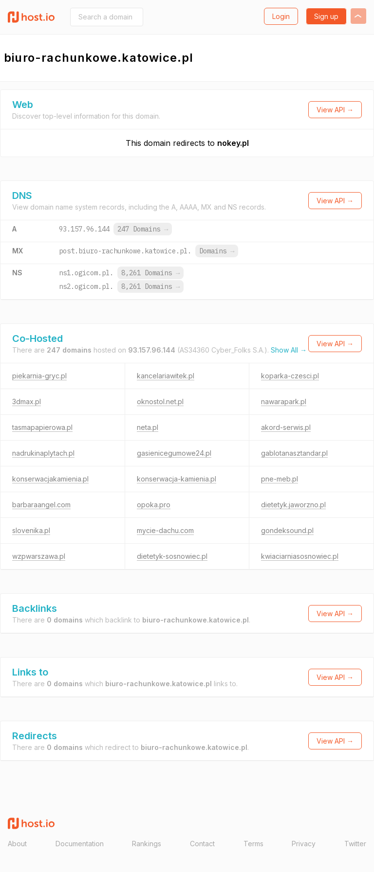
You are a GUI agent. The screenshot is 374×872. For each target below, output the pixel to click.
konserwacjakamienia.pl (50, 479)
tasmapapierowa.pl (42, 427)
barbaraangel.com (41, 504)
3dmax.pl (26, 401)
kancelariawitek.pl (165, 376)
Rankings (146, 843)
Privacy (304, 843)
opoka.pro (153, 504)
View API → (335, 110)
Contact (202, 843)
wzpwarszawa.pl (38, 556)
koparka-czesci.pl (290, 376)
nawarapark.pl (283, 401)
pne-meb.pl (279, 479)
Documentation (80, 843)
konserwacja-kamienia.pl (176, 479)
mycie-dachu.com (165, 530)
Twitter (355, 843)
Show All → (289, 350)
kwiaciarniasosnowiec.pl (299, 556)
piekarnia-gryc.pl (39, 376)
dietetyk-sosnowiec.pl (172, 556)
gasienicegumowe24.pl (174, 453)
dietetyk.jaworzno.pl (293, 504)
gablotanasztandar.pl (294, 453)
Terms (253, 843)
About (17, 843)
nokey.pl (233, 143)
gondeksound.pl (287, 530)
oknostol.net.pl (160, 401)
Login (281, 16)
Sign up (326, 16)
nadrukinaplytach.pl (43, 453)
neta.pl (147, 427)
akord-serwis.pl (286, 427)
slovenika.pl (31, 530)
